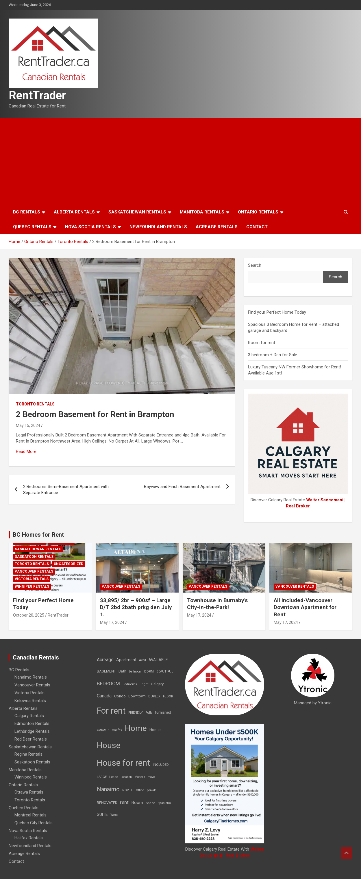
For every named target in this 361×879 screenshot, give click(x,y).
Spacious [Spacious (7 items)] (164, 803)
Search (254, 265)
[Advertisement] (180, 161)
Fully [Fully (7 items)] (148, 712)
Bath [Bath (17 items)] (122, 671)
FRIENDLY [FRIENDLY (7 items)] (135, 712)
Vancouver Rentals (34, 571)
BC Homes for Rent (38, 534)
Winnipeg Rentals (32, 586)
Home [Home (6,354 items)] (136, 728)
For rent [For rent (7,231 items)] (111, 711)
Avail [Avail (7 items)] (142, 660)
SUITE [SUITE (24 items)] (102, 814)
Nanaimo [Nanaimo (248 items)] (108, 789)
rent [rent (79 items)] (124, 802)
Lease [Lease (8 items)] (113, 777)
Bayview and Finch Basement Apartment (182, 486)
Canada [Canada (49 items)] (104, 696)
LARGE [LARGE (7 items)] (102, 777)
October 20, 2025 (28, 615)
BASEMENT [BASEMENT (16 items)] (106, 671)
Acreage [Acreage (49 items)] (105, 659)
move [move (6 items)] (151, 777)
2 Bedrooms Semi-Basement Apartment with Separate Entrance (66, 489)
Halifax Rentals (28, 837)
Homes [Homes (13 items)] (155, 730)
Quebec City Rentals (33, 822)
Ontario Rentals (258, 212)
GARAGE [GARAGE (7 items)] (103, 730)
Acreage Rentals (217, 226)
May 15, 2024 (28, 425)
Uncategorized (68, 564)
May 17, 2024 (112, 622)
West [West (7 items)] (114, 815)
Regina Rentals (28, 754)
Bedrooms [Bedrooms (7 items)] (130, 684)
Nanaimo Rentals (30, 677)
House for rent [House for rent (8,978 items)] (123, 763)
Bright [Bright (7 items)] (144, 684)
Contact (257, 226)
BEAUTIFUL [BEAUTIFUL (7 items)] (164, 671)
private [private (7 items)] (152, 790)
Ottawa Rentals (28, 792)
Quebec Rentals (32, 226)
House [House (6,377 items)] (109, 745)
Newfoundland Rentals (158, 226)
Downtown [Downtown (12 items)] (137, 696)
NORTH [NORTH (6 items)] (127, 790)
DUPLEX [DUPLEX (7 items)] (154, 696)
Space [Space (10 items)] (150, 803)
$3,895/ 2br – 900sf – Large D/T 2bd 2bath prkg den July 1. (136, 607)
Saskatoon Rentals (34, 557)
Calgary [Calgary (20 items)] (157, 683)
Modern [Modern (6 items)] (139, 777)
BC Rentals (26, 212)
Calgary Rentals (29, 715)
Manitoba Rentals (202, 212)
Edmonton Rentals (31, 723)
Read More (26, 451)
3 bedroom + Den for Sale (272, 354)
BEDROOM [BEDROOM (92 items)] (108, 683)
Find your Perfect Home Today (277, 312)
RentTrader (37, 95)
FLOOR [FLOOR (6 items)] (168, 696)
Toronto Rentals (35, 404)
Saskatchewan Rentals (137, 212)
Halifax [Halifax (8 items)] (117, 730)
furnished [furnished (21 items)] (163, 712)
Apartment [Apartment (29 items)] (126, 659)
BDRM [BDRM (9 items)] (149, 671)
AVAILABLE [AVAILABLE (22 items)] (158, 659)
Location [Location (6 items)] (126, 777)
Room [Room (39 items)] (137, 802)
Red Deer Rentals (30, 739)
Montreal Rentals (30, 815)
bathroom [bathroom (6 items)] (135, 671)
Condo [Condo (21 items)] (120, 696)
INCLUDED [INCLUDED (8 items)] (161, 765)
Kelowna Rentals (30, 700)
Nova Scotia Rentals (90, 226)
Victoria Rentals (32, 579)
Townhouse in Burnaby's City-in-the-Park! (217, 604)
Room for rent (261, 342)
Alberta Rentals (74, 212)
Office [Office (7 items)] (140, 790)
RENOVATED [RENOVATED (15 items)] (107, 803)
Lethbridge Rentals (32, 731)
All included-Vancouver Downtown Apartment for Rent (305, 607)
